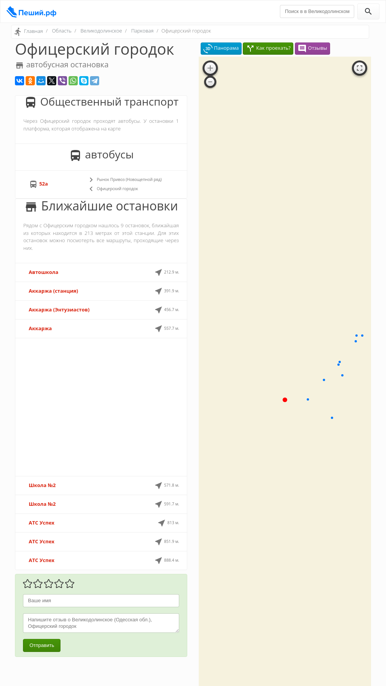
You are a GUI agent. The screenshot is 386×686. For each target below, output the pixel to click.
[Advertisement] (101, 407)
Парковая (142, 30)
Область (62, 30)
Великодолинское (101, 30)
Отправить (41, 645)
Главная (33, 31)
